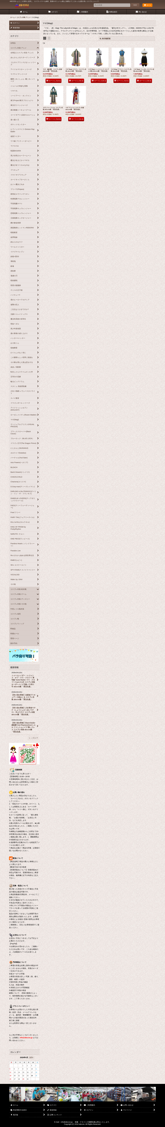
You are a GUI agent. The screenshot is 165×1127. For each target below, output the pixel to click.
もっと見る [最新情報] (33, 738)
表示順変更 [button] (105, 39)
